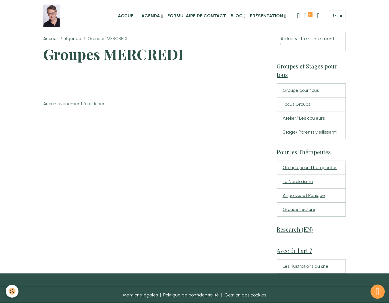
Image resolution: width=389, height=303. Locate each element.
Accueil (127, 15)
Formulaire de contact (196, 15)
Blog (237, 15)
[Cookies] (12, 291)
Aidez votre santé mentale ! (311, 41)
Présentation (267, 15)
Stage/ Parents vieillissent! (310, 132)
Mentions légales (140, 295)
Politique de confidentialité (191, 295)
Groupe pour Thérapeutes (310, 167)
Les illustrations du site (305, 266)
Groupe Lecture (299, 209)
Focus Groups (296, 104)
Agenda (151, 15)
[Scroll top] (378, 292)
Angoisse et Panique (304, 195)
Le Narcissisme (298, 181)
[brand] (53, 16)
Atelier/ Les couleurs (304, 118)
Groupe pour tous (301, 90)
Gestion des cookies (245, 295)
